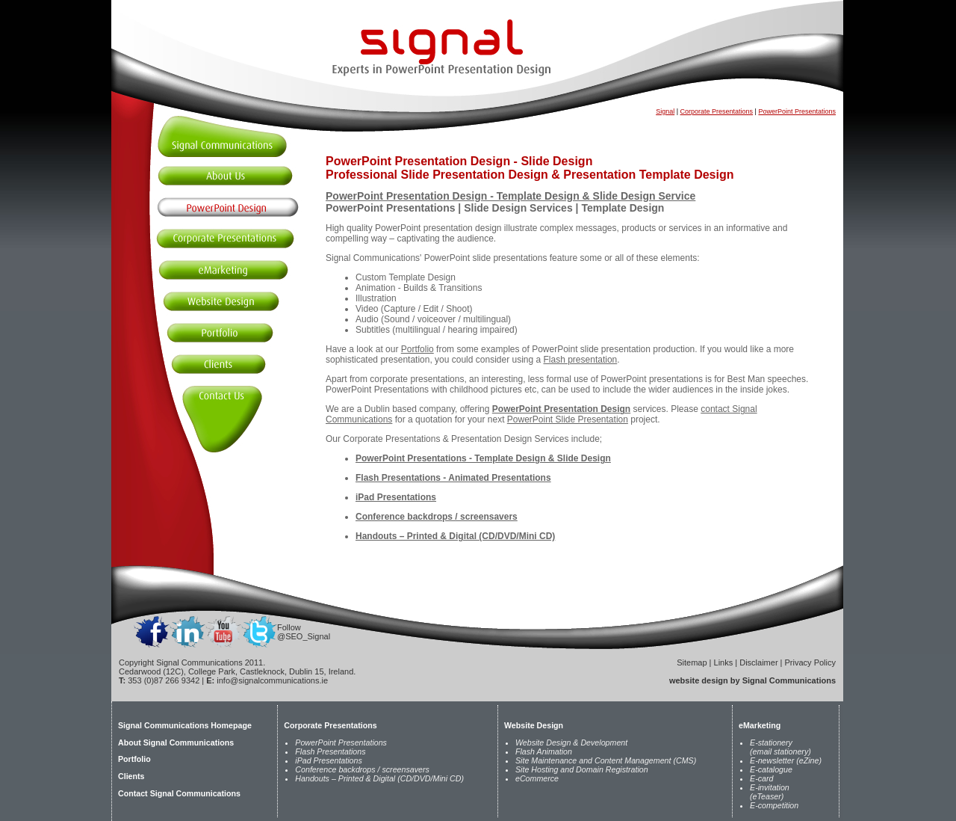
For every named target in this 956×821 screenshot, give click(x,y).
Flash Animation (543, 751)
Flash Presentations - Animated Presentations (453, 478)
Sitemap (692, 662)
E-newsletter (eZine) (786, 760)
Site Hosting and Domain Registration (581, 769)
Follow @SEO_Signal (303, 632)
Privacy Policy (810, 662)
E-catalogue (771, 769)
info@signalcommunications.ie (272, 680)
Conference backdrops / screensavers (437, 516)
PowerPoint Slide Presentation (567, 419)
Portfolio (417, 349)
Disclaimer (758, 662)
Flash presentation (581, 359)
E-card (761, 778)
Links (723, 662)
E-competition (774, 805)
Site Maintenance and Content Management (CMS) (605, 760)
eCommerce (537, 778)
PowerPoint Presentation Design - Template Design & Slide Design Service (510, 196)
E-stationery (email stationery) (780, 747)
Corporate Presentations (717, 111)
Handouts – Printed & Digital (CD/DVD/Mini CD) (455, 536)
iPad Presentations (396, 497)
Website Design (533, 725)
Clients (131, 776)
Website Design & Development (571, 742)
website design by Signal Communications (752, 680)
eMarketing (759, 725)
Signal (665, 111)
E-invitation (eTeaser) (769, 792)
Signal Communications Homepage (185, 725)
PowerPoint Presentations (797, 111)
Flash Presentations (330, 751)
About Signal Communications (176, 742)
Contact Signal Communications (179, 793)
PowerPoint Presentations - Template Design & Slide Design (483, 458)
